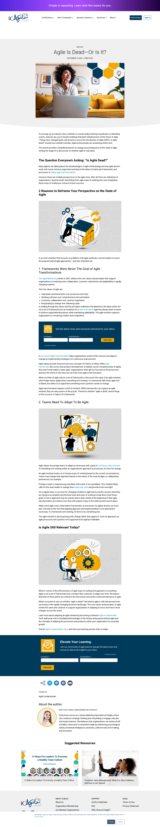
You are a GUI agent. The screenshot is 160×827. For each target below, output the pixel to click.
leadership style (81, 487)
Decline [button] (120, 822)
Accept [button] (111, 822)
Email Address (74, 337)
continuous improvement (109, 465)
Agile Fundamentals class (56, 629)
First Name (48, 337)
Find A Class (136, 18)
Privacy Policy (39, 816)
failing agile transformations (63, 172)
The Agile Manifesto (47, 278)
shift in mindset (86, 309)
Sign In (147, 18)
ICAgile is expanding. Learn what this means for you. (80, 5)
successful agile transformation (54, 356)
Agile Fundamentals (108, 615)
